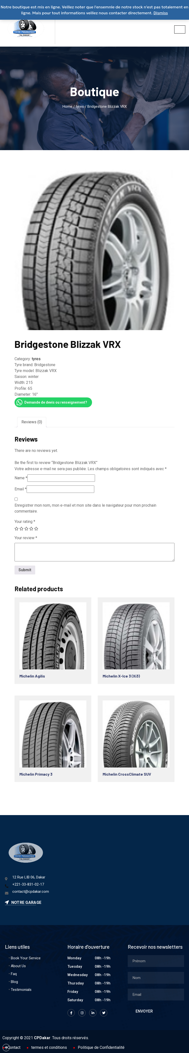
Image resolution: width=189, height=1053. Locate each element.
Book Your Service (26, 958)
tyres (80, 106)
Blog (14, 982)
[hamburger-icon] (179, 29)
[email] (156, 994)
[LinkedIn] (92, 1013)
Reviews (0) (31, 422)
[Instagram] (82, 1013)
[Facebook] (71, 1013)
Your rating (25, 521)
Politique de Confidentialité (101, 1047)
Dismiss (161, 12)
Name (21, 478)
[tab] (31, 422)
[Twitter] (103, 1013)
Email (21, 489)
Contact (13, 1047)
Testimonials (21, 989)
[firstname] (156, 961)
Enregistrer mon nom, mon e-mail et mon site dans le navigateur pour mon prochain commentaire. (85, 508)
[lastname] (156, 978)
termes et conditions (49, 1047)
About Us (18, 966)
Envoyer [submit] (144, 1011)
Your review (26, 537)
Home (67, 106)
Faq (14, 974)
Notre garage (23, 902)
